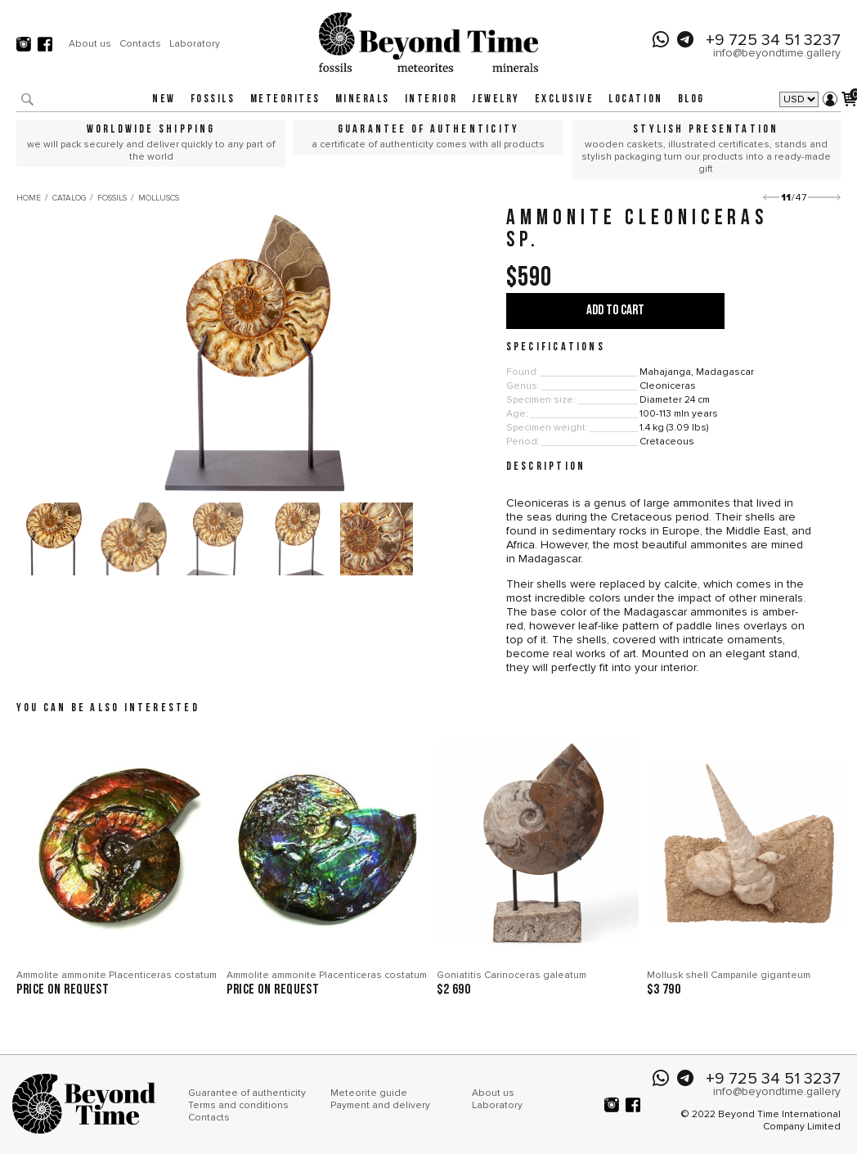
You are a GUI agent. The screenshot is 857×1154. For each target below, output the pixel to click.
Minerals (362, 99)
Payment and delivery (380, 1105)
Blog (691, 99)
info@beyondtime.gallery (777, 53)
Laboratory (194, 43)
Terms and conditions (238, 1105)
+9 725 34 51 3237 (773, 40)
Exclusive (565, 99)
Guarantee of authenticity (247, 1093)
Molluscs (158, 198)
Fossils (213, 99)
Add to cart (615, 311)
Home (28, 198)
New (164, 99)
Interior (431, 99)
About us (90, 43)
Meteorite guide (368, 1093)
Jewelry (496, 99)
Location (635, 99)
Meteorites (285, 99)
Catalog (69, 198)
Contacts (140, 43)
